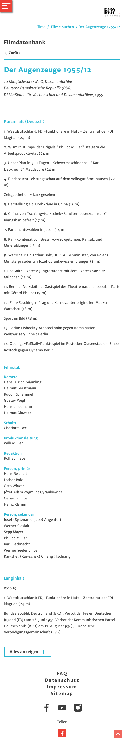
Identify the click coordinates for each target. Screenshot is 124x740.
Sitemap (62, 693)
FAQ (62, 673)
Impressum (62, 687)
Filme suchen (62, 27)
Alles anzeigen (25, 651)
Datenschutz (62, 680)
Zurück (12, 53)
